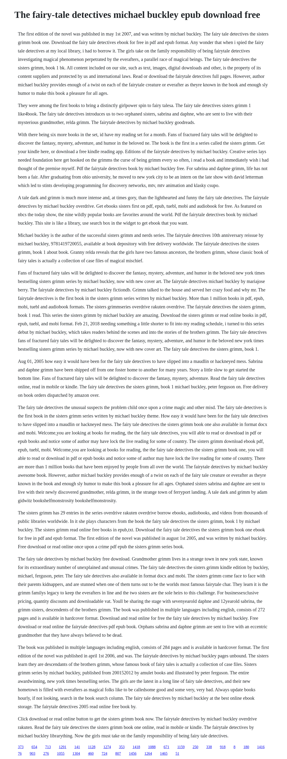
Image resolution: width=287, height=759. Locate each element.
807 (118, 753)
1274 (107, 747)
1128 (91, 747)
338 (209, 747)
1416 (261, 747)
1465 (163, 753)
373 (21, 747)
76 (20, 753)
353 (121, 747)
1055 (60, 753)
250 (195, 747)
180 (246, 747)
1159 (180, 747)
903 (32, 753)
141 (77, 747)
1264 (148, 753)
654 (34, 747)
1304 (76, 753)
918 (223, 747)
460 (91, 753)
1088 (151, 747)
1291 (62, 747)
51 (177, 753)
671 (166, 747)
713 (48, 747)
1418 (136, 747)
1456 (132, 753)
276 (46, 753)
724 (104, 753)
